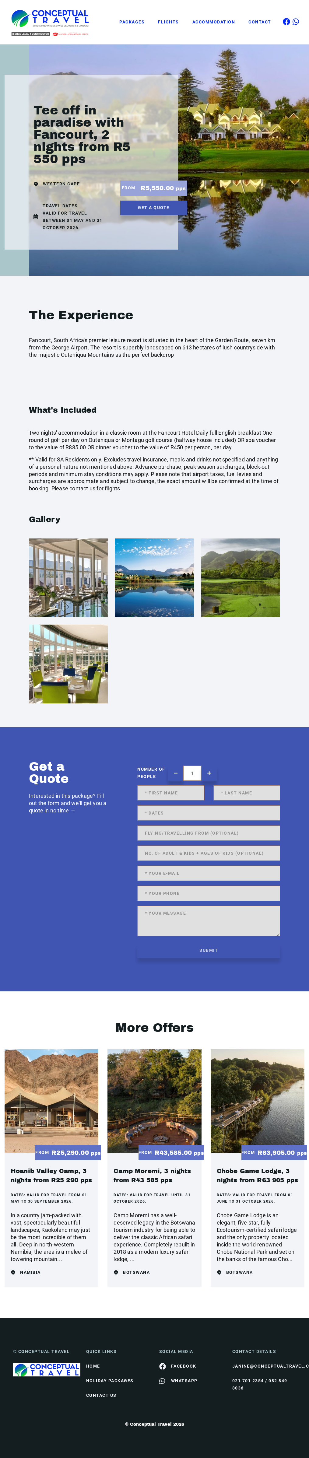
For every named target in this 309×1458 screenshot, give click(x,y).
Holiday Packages (110, 1380)
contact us (101, 1395)
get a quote (154, 207)
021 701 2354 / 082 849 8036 (259, 1384)
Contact (259, 21)
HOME (93, 1366)
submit (208, 950)
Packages (132, 21)
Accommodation (213, 21)
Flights (168, 21)
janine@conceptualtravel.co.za (264, 1366)
